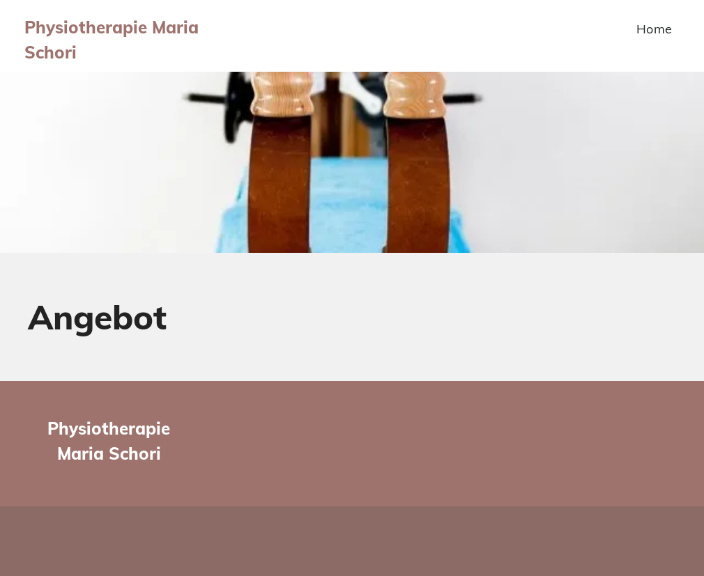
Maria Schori (109, 453)
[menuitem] (654, 28)
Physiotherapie (108, 428)
